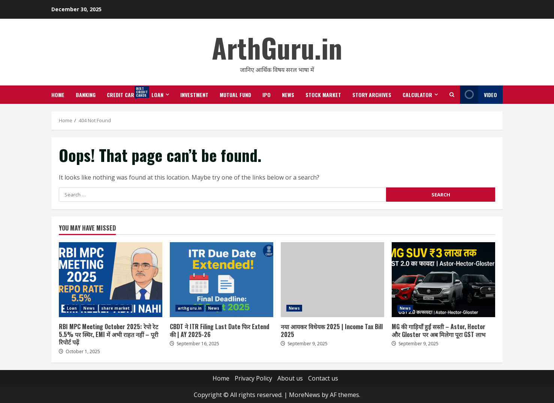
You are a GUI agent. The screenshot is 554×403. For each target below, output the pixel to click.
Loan (157, 95)
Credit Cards (126, 92)
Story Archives (371, 95)
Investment (194, 95)
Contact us (323, 378)
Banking (86, 95)
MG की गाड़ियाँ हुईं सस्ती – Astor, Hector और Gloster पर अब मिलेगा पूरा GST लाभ (443, 279)
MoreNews (304, 395)
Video (478, 94)
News (288, 95)
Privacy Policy (253, 378)
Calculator (417, 95)
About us (290, 378)
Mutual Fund (235, 95)
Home (57, 95)
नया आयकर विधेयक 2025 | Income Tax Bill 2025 (332, 279)
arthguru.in (190, 308)
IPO (266, 95)
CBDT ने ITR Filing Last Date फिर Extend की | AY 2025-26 (221, 279)
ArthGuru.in (277, 47)
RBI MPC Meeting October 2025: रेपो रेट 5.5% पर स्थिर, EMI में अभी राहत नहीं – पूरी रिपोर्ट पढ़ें (110, 279)
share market (115, 308)
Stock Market (323, 95)
